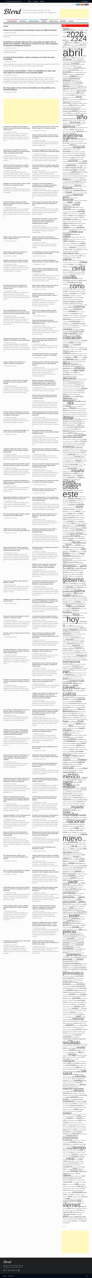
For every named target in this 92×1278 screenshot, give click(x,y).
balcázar (82, 170)
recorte (81, 1012)
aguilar (83, 91)
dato (85, 357)
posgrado (65, 927)
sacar (64, 1069)
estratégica (65, 501)
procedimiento (84, 963)
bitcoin (64, 183)
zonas (67, 1222)
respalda (79, 1033)
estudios (65, 507)
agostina (73, 89)
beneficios (82, 180)
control (76, 323)
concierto (66, 301)
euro (79, 507)
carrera (65, 229)
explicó (65, 519)
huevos (67, 623)
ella (76, 441)
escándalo (74, 465)
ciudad (83, 262)
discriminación (66, 412)
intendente (74, 657)
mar (64, 741)
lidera (76, 713)
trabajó (64, 1159)
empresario (78, 447)
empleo (78, 445)
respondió (67, 1037)
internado (75, 664)
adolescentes (66, 76)
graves (84, 587)
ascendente (65, 147)
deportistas (65, 383)
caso (67, 236)
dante (72, 357)
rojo (76, 1061)
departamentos (81, 381)
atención (65, 157)
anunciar (75, 122)
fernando (75, 536)
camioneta (73, 213)
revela (81, 1047)
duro (79, 425)
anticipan (79, 120)
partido (71, 875)
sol (78, 1107)
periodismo (68, 891)
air (75, 93)
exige (69, 513)
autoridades (82, 163)
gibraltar (77, 574)
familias (70, 528)
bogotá (68, 188)
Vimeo (84, 4)
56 (86, 45)
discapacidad (80, 410)
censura (73, 243)
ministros (74, 792)
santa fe (66, 1081)
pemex (82, 885)
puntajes (67, 994)
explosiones (70, 519)
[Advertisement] (74, 13)
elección (67, 437)
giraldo (76, 576)
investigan (71, 670)
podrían (69, 919)
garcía (70, 568)
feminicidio (78, 532)
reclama (84, 1009)
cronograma (80, 347)
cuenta (84, 349)
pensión (75, 887)
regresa (71, 1023)
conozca (64, 313)
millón (69, 786)
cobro (83, 272)
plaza (75, 912)
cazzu (84, 239)
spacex (67, 1116)
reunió (69, 1048)
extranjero (81, 521)
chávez (83, 249)
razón (85, 1002)
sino (78, 1103)
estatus (81, 492)
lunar (81, 726)
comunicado (75, 297)
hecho (77, 600)
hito (85, 608)
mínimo (78, 790)
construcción (66, 317)
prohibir (79, 969)
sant (73, 1079)
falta (76, 526)
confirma (70, 307)
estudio (80, 504)
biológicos (84, 182)
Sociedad (44, 21)
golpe (66, 583)
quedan (78, 994)
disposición (75, 414)
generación (73, 570)
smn (84, 1105)
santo (84, 1081)
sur (64, 1126)
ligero (85, 715)
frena (81, 551)
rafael (79, 1000)
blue (73, 186)
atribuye (68, 159)
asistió (73, 153)
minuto (79, 792)
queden (73, 996)
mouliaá (82, 803)
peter (72, 901)
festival (65, 538)
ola (64, 849)
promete (84, 969)
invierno (76, 670)
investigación (77, 668)
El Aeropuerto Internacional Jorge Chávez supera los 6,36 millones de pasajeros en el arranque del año (15, 287)
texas (65, 1149)
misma (69, 795)
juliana (78, 690)
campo (70, 215)
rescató (83, 1031)
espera (80, 475)
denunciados (84, 379)
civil (75, 264)
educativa (83, 431)
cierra (79, 258)
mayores (81, 756)
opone (81, 853)
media (72, 760)
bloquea (82, 183)
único (79, 1176)
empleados (73, 445)
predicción (66, 935)
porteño (83, 925)
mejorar (81, 762)
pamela (64, 867)
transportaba (72, 1164)
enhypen (82, 454)
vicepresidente (79, 1199)
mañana (66, 737)
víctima (66, 1201)
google (64, 585)
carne (71, 228)
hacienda (71, 598)
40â (70, 45)
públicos (76, 990)
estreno (76, 502)
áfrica (71, 87)
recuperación (75, 1014)
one (75, 849)
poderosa (82, 916)
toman (75, 1152)
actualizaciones (67, 68)
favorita (69, 530)
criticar (75, 347)
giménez (65, 576)
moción (65, 797)
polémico (65, 921)
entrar (83, 457)
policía (70, 920)
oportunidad (66, 855)
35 (85, 43)
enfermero (65, 454)
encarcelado (65, 449)
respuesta (75, 1039)
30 (75, 42)
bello (72, 180)
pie (72, 904)
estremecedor (66, 502)
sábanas (73, 1067)
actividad (75, 64)
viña (63, 1210)
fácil (73, 523)
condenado (79, 301)
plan (71, 908)
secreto (72, 1085)
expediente (76, 515)
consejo (65, 315)
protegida (81, 982)
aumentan (81, 159)
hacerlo (84, 596)
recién (79, 1008)
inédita (82, 640)
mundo (82, 815)
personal (76, 897)
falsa (67, 526)
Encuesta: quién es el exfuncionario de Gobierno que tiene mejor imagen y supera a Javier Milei (44, 295)
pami (67, 867)
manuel (80, 739)
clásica (84, 264)
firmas (67, 543)
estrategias (84, 498)
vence (83, 1190)
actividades (82, 64)
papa (64, 869)
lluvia (81, 721)
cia (80, 256)
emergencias (82, 443)
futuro (77, 562)
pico (70, 904)
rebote (67, 1006)
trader (76, 1159)
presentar (80, 945)
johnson (64, 681)
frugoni (77, 554)
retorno (73, 1045)
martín (78, 747)
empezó (64, 445)
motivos (71, 803)
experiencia (82, 515)
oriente (76, 856)
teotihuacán (66, 1144)
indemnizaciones (66, 637)
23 (74, 38)
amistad (69, 111)
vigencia (83, 1206)
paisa (69, 865)
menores (66, 766)
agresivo (71, 91)
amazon (68, 107)
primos (68, 957)
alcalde (72, 95)
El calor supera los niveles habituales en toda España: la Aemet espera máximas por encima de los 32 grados (45, 270)
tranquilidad (80, 1161)
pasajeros (81, 876)
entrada (77, 457)
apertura (69, 127)
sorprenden (73, 1111)
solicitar (68, 1109)
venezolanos (69, 1192)
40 (65, 44)
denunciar (66, 381)
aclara (71, 62)
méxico (71, 777)
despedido (69, 392)
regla (68, 1023)
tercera (75, 1144)
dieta (76, 406)
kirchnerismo (82, 697)
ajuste (82, 93)
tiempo (79, 1147)
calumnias (81, 207)
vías (71, 1199)
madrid (67, 730)
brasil (69, 192)
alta (63, 105)
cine (73, 260)
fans (79, 528)
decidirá (83, 361)
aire (78, 92)
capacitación (65, 221)
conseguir (74, 313)
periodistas (69, 892)
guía (69, 593)
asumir (70, 155)
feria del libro (76, 534)
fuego (82, 553)
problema (76, 963)
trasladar (74, 1167)
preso (84, 949)
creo (82, 342)
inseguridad (69, 652)
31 (80, 43)
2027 (65, 40)
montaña (65, 801)
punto (72, 994)
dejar (76, 370)
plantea (65, 910)
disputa (80, 414)
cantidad (84, 219)
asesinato (67, 151)
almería (76, 103)
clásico (65, 267)
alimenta (69, 101)
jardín (78, 676)
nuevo (72, 838)
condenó (65, 303)
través (67, 1169)
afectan (71, 85)
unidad (83, 1176)
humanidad (72, 623)
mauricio (80, 753)
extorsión (76, 521)
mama (85, 735)
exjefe (80, 513)
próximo (74, 986)
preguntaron (79, 936)
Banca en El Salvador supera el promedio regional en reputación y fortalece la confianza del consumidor (16, 203)
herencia (70, 602)
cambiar (82, 209)
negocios (71, 828)
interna (84, 660)
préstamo (65, 951)
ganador (80, 564)
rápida (65, 1002)
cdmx (65, 241)
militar (78, 785)
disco (84, 410)
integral (69, 656)
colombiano (67, 280)
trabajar (82, 1157)
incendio (73, 634)
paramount (66, 871)
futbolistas (71, 562)
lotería (84, 724)
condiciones (73, 303)
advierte (67, 80)
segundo (68, 1088)
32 (82, 43)
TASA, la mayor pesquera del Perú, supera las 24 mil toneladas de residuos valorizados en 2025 (45, 203)
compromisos (78, 295)
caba (75, 200)
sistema (73, 1105)
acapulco (82, 57)
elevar (64, 441)
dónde (78, 421)
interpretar (83, 664)
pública (84, 988)
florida (78, 545)
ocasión (73, 844)
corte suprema (70, 333)
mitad (78, 795)
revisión (71, 1052)
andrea (78, 113)
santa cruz (81, 1078)
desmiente (80, 390)
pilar (64, 906)
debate (69, 359)
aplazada (77, 127)
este (70, 494)
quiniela (76, 998)
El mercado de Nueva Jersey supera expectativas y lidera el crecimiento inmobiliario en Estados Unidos (45, 432)
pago (76, 863)
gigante (81, 574)
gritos (64, 589)
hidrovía (84, 604)
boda (85, 186)
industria (70, 639)
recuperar (81, 1014)
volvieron (72, 1217)
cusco (70, 355)
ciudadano (65, 264)
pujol (85, 992)
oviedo (82, 859)
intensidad (79, 657)
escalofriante (66, 464)
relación (69, 1025)
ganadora (84, 564)
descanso (73, 388)
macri (76, 728)
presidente (68, 948)
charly (70, 249)
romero (64, 1063)
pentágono (66, 889)
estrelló (81, 500)
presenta (66, 945)
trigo (83, 1169)
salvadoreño (81, 1074)
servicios (80, 1097)
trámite (76, 1161)
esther (84, 496)
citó (76, 262)
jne (81, 679)
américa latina (83, 109)
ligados (81, 715)
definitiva (71, 370)
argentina (73, 135)
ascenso (70, 147)
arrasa (77, 141)
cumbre (77, 353)
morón (64, 803)
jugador (83, 688)
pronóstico (73, 973)
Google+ (82, 4)
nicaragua (83, 828)
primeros (84, 955)
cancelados (76, 217)
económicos (65, 429)
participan (85, 873)
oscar (74, 859)
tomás (82, 1152)
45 (75, 45)
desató (64, 388)
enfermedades (82, 452)
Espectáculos (53, 21)
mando (76, 737)
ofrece (84, 846)
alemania (73, 97)
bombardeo (65, 190)
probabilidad (67, 964)
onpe (81, 849)
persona (68, 897)
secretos (77, 1085)
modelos (84, 797)
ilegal (81, 628)
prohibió (75, 969)
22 (69, 40)
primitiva (64, 957)
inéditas (64, 641)
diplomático (84, 408)
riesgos (85, 1055)
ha (81, 593)
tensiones (80, 1142)
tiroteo (81, 1151)
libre (73, 711)
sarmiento (70, 1082)
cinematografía (78, 260)
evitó (81, 511)
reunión (73, 1048)
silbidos (67, 1103)
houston (64, 621)
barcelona (76, 174)
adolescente (80, 74)
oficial (74, 846)
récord (72, 1012)
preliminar (65, 939)
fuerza (73, 556)
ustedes (68, 1184)
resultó (82, 1044)
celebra (72, 241)
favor (66, 530)
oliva (66, 849)
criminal (71, 345)
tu (80, 1171)
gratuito (75, 587)
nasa (84, 824)
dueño (72, 425)
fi (68, 538)
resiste (69, 1033)
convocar (79, 325)
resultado (71, 1042)
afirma (66, 86)
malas (73, 735)
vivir (80, 1214)
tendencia (74, 1140)
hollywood (75, 610)
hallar (81, 598)
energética (83, 451)
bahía (85, 167)
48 (78, 45)
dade (73, 355)
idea (71, 626)
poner (66, 925)
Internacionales (34, 21)
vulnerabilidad (69, 1218)
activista (64, 66)
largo (85, 703)
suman (72, 1120)
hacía (67, 598)
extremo (69, 523)
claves (65, 270)
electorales (65, 439)
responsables (67, 1039)
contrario (83, 321)
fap (81, 528)
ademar (81, 72)
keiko (67, 697)
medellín (67, 760)
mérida (80, 768)
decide (79, 361)
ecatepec (65, 427)
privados (70, 961)
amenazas (75, 109)
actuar (72, 68)
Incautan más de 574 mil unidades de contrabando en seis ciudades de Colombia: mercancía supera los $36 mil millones (44, 185)
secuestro (69, 1086)
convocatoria (84, 325)
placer (67, 908)
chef (86, 249)
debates (76, 359)
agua (79, 91)
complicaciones (66, 293)
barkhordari (65, 175)
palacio (75, 865)
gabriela (65, 564)
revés (64, 1052)
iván (80, 675)
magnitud (72, 733)
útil (74, 1184)
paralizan (75, 869)
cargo (73, 225)
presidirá (76, 949)
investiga (69, 668)
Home (4, 1275)
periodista (76, 891)
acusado (67, 72)
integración (65, 656)
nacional (75, 821)
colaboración (72, 274)
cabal (78, 200)
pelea (83, 883)
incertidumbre (79, 634)
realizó (64, 1006)
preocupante (81, 940)
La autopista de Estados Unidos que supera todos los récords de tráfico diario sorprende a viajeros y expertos (45, 780)
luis (71, 725)
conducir (79, 303)
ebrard (83, 425)
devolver (65, 404)
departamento (74, 381)
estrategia (77, 499)
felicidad (64, 532)
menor (79, 764)
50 (81, 45)
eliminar (73, 441)
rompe (69, 1063)
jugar (64, 690)
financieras (82, 540)
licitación (65, 713)
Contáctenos (85, 1)
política (66, 923)
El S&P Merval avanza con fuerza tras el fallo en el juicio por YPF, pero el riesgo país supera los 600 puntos (16, 889)
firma (86, 540)
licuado (69, 713)
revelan (72, 1050)
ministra (64, 791)
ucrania (77, 1173)
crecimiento (65, 342)
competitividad (71, 291)
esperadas (65, 477)
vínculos (79, 1210)
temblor (64, 1136)
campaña (82, 213)
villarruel (79, 1208)
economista (71, 429)
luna (78, 726)
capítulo (73, 221)
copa (73, 327)
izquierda (65, 676)
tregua (70, 1169)
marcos (78, 743)
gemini (64, 570)
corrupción (74, 332)
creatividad (75, 340)
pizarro (78, 906)
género (73, 572)
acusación (65, 70)
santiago (78, 1080)
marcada (81, 741)
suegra (69, 1118)
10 (71, 29)
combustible (78, 282)
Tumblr (86, 4)
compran (78, 293)
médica (75, 760)
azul (83, 167)
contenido (74, 319)
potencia (77, 929)
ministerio (83, 790)
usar (78, 1182)
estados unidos (72, 485)
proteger (75, 982)
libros (80, 711)
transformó (81, 1163)
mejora (74, 762)
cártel (67, 232)
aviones (73, 167)
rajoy (83, 1000)
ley (79, 709)
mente (80, 766)
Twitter (76, 4)
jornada (80, 681)
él (73, 435)
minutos (66, 794)
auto (85, 161)
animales (65, 118)
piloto (66, 906)
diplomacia (79, 408)
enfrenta (71, 454)
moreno (80, 801)
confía (85, 305)
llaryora (78, 719)
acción (79, 60)
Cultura (70, 21)
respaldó (64, 1035)
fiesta (71, 538)
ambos (79, 107)
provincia (81, 984)
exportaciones (76, 519)
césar (81, 247)
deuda (78, 401)
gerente (69, 574)
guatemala (68, 591)
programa (82, 968)
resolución (74, 1033)
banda (64, 174)
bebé (71, 177)
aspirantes (82, 153)
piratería (69, 906)
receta (77, 1006)
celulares (68, 243)
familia (82, 525)
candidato (67, 219)
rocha (71, 1059)
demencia (75, 374)
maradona (71, 741)
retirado (85, 1044)
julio (82, 690)
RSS (80, 4)
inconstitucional (68, 636)
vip (71, 1212)
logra (70, 724)
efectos (76, 433)
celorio (82, 241)
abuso (73, 58)
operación (76, 850)
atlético (73, 157)
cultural (72, 353)
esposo (81, 477)
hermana (83, 602)
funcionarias (78, 558)
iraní (71, 673)
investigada (85, 668)
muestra (73, 810)
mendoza (71, 764)
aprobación (81, 129)
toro (79, 1154)
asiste (83, 151)
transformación (74, 1163)
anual (68, 123)
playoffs (65, 912)
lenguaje (80, 707)
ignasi (77, 628)
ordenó (64, 857)
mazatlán (77, 758)
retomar (70, 1045)
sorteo (67, 1113)
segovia (76, 1086)
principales (78, 957)
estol (66, 498)
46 (77, 45)
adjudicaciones (70, 74)
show (79, 1102)
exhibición (65, 513)
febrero (73, 530)
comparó (75, 289)
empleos (83, 445)
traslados (82, 1167)
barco (81, 174)
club (67, 272)
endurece (77, 450)
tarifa (84, 1128)
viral (74, 1212)
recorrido (78, 1012)
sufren (84, 1118)
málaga (67, 734)
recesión (71, 1006)
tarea (82, 1127)
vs (80, 1216)
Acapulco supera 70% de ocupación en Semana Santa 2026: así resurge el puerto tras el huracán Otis (45, 857)
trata (64, 1169)
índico (64, 640)
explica (77, 517)
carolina (80, 227)
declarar (73, 366)
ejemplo (82, 433)
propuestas (81, 978)
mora (71, 801)
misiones (65, 795)
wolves (64, 1220)
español (65, 473)
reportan (69, 1029)
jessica (75, 679)
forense (71, 547)
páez (64, 863)
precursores (79, 933)
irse (83, 672)
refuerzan (73, 1021)
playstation (71, 912)
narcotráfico (79, 824)
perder (73, 889)
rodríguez (69, 1061)
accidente (67, 59)
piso (73, 906)
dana (64, 357)
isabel (85, 672)
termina (79, 1144)
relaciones (83, 1025)
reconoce (84, 1010)
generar (70, 572)
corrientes (66, 332)
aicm (71, 93)
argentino (70, 138)
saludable (75, 1074)
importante (73, 632)
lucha (64, 726)
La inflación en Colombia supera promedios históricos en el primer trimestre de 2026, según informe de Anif (16, 128)
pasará (78, 878)
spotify (71, 1116)
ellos (78, 441)
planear (76, 908)
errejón (78, 462)
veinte (75, 1190)
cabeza (81, 200)
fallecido (85, 523)
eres (75, 462)
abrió (84, 56)
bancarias (69, 172)
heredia (65, 602)
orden (78, 855)
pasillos (82, 878)
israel (67, 674)
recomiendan (78, 1010)
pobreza (81, 914)
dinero (72, 408)
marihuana (73, 745)
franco (69, 551)
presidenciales (77, 947)
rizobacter (75, 1057)
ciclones (84, 255)
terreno (71, 1146)
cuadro (69, 349)
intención (70, 657)
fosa (80, 549)
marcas (85, 741)
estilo (64, 498)
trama (73, 1161)
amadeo (64, 107)
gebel (84, 568)
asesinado (72, 149)
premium (77, 939)
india (81, 637)
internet (79, 664)
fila (74, 538)
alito (72, 103)
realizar (82, 1004)
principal (72, 957)
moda (75, 797)
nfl (80, 828)
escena (84, 464)
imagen (66, 630)
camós (77, 213)
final (70, 540)
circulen (73, 262)
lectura (83, 705)
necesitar (77, 826)
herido (78, 602)
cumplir (64, 355)
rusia (85, 1065)
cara (75, 223)
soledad (65, 1109)
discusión (80, 412)
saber (81, 1067)
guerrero (65, 593)
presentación (72, 945)
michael (64, 780)
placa (64, 908)
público (70, 990)
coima (67, 274)
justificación (78, 695)
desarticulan (77, 386)
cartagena (85, 229)
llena (73, 721)
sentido (64, 1095)
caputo (71, 223)
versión (78, 1196)
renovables (73, 1027)
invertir (65, 668)
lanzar (80, 703)
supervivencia (71, 1124)
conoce (72, 311)
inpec (83, 650)
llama (64, 719)
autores (76, 163)
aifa (73, 93)
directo (70, 410)
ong (78, 849)
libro (76, 712)
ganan (78, 566)
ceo (74, 245)
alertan (65, 99)
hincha (74, 606)
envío (85, 458)
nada (70, 824)
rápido (68, 1002)
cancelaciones (70, 217)
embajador (83, 441)
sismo (67, 1105)
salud (67, 1073)
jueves (69, 687)
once (72, 849)
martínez (65, 749)
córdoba (67, 329)
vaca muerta (82, 1184)
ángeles (71, 115)
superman (80, 1122)
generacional (80, 570)
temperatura (72, 1135)
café (74, 202)
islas (64, 675)
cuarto (76, 349)
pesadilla (74, 900)
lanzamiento (73, 703)
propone (70, 978)
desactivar (73, 385)
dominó (85, 419)
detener (68, 398)
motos (77, 803)
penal (67, 887)
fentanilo (64, 534)
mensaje (72, 766)
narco (74, 824)
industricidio (76, 640)
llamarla (71, 719)
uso (64, 1184)
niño (77, 830)
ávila (64, 167)
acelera (64, 62)
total (64, 1157)
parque (69, 874)
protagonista (80, 980)
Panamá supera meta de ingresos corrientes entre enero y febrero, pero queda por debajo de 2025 (45, 450)
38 (63, 45)
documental (77, 416)
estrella (77, 500)
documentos (83, 416)
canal (84, 215)
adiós (65, 74)
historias (64, 608)
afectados (66, 85)
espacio (65, 471)
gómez (74, 583)
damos (85, 355)
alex (72, 99)
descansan (68, 388)
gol (85, 581)
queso (84, 996)
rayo (82, 1002)
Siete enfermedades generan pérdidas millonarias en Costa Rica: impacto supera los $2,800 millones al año (45, 322)
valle (67, 1188)
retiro (64, 1045)
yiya (77, 1220)
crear (71, 340)
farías (84, 528)
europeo (71, 509)
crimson (77, 344)
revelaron (83, 1050)
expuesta (82, 519)
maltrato (76, 735)
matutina (75, 753)
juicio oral (74, 690)
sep (73, 1095)
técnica (84, 1130)
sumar (75, 1120)
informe (76, 645)
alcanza (77, 95)
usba (81, 1182)
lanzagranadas (66, 703)
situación (79, 1105)
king (77, 697)
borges (64, 193)
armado (74, 141)
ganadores (69, 566)
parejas (83, 871)
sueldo (74, 1118)
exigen (74, 513)
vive (84, 1212)
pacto (73, 861)
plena (84, 912)
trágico (70, 1161)
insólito (81, 652)
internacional (71, 661)
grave (80, 587)
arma (65, 140)
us (70, 1181)
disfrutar (65, 414)
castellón (73, 237)
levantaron (75, 709)
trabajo (70, 1158)
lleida (70, 721)
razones (64, 1004)
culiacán (80, 351)
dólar (68, 418)
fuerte (66, 555)
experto (65, 517)
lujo (76, 726)
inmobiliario (79, 650)
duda (64, 425)
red (78, 1016)
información (69, 646)
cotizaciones (65, 340)
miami (84, 777)
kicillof (71, 697)
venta (65, 1194)
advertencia (74, 78)
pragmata (84, 930)
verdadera (82, 1194)
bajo (75, 169)
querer (81, 996)
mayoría (66, 758)
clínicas (64, 272)
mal (78, 733)
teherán (65, 1134)
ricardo (64, 1055)
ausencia (80, 161)
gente (81, 572)
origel (81, 857)
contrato (65, 323)
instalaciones (73, 654)
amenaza (66, 109)
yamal (74, 1221)
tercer (71, 1144)
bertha (64, 182)
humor (80, 623)
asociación (77, 153)
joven (69, 683)
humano (77, 623)
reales (75, 1004)
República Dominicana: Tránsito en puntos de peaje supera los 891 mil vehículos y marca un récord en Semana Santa (16, 651)
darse (82, 357)
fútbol (65, 562)
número (65, 842)
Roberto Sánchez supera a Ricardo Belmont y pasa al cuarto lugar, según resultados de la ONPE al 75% (45, 340)
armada (70, 141)
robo (64, 1059)
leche (79, 705)
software (75, 1107)
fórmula (68, 549)
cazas (81, 239)
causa (65, 239)
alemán (69, 97)
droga (80, 423)
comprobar (72, 295)
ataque (77, 155)
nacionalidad (65, 824)
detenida (75, 399)
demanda (66, 374)
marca (77, 741)
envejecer (81, 458)
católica (80, 237)
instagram (67, 654)
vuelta (64, 1219)
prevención (79, 951)
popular (74, 925)
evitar (77, 511)
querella (77, 996)
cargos (76, 225)
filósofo (77, 538)
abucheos (69, 57)
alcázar (80, 95)
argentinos (81, 139)
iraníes (75, 673)
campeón (65, 215)
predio (82, 935)
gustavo (77, 594)
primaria (64, 955)
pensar (71, 887)
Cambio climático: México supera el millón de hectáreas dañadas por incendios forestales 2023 (16, 907)
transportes (67, 1167)
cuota (67, 355)
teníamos (65, 1142)
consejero (80, 313)
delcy (67, 372)
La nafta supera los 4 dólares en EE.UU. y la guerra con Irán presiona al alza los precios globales (44, 798)
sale (73, 1072)
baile (64, 170)
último (67, 1175)
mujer (67, 812)
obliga (84, 842)
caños (80, 219)
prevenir (66, 953)
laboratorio (65, 701)
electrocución (75, 439)
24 (82, 38)
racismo (71, 1000)
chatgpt (74, 249)
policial (80, 921)
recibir (75, 1008)
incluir (84, 634)
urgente (83, 1179)
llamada (67, 719)
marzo (72, 749)
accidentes (74, 60)
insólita (77, 652)
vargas (72, 1188)
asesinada (66, 149)
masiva (64, 751)
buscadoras (75, 197)
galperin (73, 564)
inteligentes (65, 657)
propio (65, 978)
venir (85, 1192)
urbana (75, 1179)
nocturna (70, 832)
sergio (85, 1095)
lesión (65, 709)
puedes (70, 992)
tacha (64, 1127)
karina (86, 695)
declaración (67, 366)
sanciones (65, 1078)
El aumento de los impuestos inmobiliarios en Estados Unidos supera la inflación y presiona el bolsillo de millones (16, 482)
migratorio (76, 782)
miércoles (84, 780)
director (75, 410)
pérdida (79, 889)
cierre (67, 259)
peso (66, 901)
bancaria (64, 172)
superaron (66, 1122)
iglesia (74, 628)
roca (68, 1059)
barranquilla (74, 176)
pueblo (85, 990)
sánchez (80, 1076)
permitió (82, 893)
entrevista (76, 458)
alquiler (81, 103)
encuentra (81, 449)
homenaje (80, 613)
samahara (68, 1077)
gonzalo (84, 583)
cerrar (72, 247)
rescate (80, 1031)
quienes (65, 998)
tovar (66, 1157)
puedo (73, 992)
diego (68, 406)
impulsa (78, 632)
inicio (70, 650)
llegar (66, 721)
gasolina (79, 568)
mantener (72, 739)
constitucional (76, 315)
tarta (72, 1129)
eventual (73, 511)
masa (76, 749)
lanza (79, 701)
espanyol (70, 473)
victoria (72, 1201)
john (83, 679)
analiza (68, 113)
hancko (67, 600)
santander (71, 1080)
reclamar (65, 1010)
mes (85, 768)
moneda (79, 799)
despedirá (74, 392)
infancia (77, 641)
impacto (73, 629)
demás (71, 374)
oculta (84, 844)
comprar (83, 293)
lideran (79, 713)
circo (83, 260)
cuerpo (66, 351)
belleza (66, 179)
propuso (65, 980)
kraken (70, 699)
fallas (82, 523)
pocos (85, 914)
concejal (68, 299)
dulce (76, 425)
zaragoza (83, 1221)
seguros (64, 1091)
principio (84, 957)
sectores (65, 1086)
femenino (73, 532)
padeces (77, 861)
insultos (85, 654)
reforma (78, 1019)
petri (77, 902)
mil (80, 782)
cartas (64, 232)
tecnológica (72, 1131)
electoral (78, 437)
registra (85, 1021)
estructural (65, 505)
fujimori (78, 556)
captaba (79, 221)
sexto (70, 1099)
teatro (81, 1129)
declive (83, 366)
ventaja (68, 1194)
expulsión (65, 521)
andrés (82, 113)
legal (68, 707)
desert (84, 388)
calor (77, 207)
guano (70, 589)
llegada (82, 719)
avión (67, 167)
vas (75, 1188)
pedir (73, 882)
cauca (84, 237)
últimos (73, 1176)
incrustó (79, 636)
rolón (80, 1061)
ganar (83, 566)
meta (69, 770)
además (85, 72)
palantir (79, 865)
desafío (78, 385)
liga (78, 715)
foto (84, 549)
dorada (83, 421)
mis (83, 793)
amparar (80, 111)
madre (82, 728)
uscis (84, 1182)
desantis (83, 385)
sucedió (64, 1118)
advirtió (73, 81)
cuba (80, 349)
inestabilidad (73, 641)
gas (75, 568)
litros (85, 717)
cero (68, 247)
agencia (75, 87)
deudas (83, 401)
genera (67, 570)
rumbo (67, 1065)
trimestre (65, 1171)
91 (84, 47)
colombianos (74, 280)
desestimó (71, 390)
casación (74, 234)
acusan (73, 72)
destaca (65, 394)
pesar (79, 899)
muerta (69, 808)
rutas (66, 1067)
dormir (65, 423)
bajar (70, 170)
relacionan (76, 1025)
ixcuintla (84, 675)
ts (78, 1171)
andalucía (73, 113)
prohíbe (65, 969)
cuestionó (76, 351)
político (73, 923)
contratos (70, 323)
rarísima (75, 1002)
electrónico (80, 439)
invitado (80, 670)
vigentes (64, 1208)
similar (70, 1103)
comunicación (67, 297)
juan (75, 683)
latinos (67, 705)
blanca (70, 183)
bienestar (72, 182)
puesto (81, 992)
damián (81, 355)
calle (73, 207)
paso (65, 880)
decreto (66, 368)
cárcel (65, 225)
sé (74, 1082)
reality (78, 1004)
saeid (77, 1069)
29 (73, 43)
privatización (76, 961)
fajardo (77, 523)
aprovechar (68, 131)
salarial (80, 1069)
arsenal (85, 143)
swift (81, 1126)
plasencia (71, 910)
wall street (75, 1219)
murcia (75, 817)
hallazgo (85, 598)
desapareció (65, 386)
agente (85, 87)
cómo (77, 286)
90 (83, 47)
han (64, 600)
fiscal (76, 542)
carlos (66, 227)
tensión (73, 1142)
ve (80, 1188)
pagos (81, 863)
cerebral (82, 245)
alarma (64, 95)
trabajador (75, 1157)
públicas (64, 990)
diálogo (81, 404)
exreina (70, 521)
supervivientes (78, 1124)
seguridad (78, 1088)
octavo (80, 844)
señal (71, 1093)
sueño (79, 1118)
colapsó (83, 274)
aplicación (82, 127)
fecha (80, 530)
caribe (81, 225)
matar (81, 751)
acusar (77, 72)
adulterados (80, 76)
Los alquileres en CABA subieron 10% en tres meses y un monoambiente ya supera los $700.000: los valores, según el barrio (45, 582)
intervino (64, 666)
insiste (73, 652)
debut (72, 361)
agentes (66, 88)
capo (76, 221)
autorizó (64, 165)
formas (64, 549)
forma (75, 547)
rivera (71, 1057)
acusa (83, 68)
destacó (75, 394)
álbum (67, 95)
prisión (80, 959)
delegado (71, 372)
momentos (74, 799)
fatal (64, 530)
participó (65, 876)
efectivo (65, 433)
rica (83, 1052)
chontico (65, 256)
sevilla (66, 1099)
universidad (78, 1178)
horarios (81, 615)
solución (81, 1109)
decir (67, 364)
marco (73, 743)
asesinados (77, 149)
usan (75, 1182)
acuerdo (77, 68)
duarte (83, 423)
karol (64, 697)
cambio (81, 211)
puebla (81, 990)
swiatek (78, 1126)
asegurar (79, 147)
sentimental (69, 1095)
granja (70, 587)
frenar (85, 552)
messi (66, 770)
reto (67, 1045)
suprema (83, 1124)
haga (75, 598)
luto (67, 728)
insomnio (85, 652)
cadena (65, 203)
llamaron (75, 719)
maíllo (76, 733)
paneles (85, 867)
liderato (65, 715)
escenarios (71, 466)
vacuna (69, 1186)
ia (64, 625)
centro (83, 243)
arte (64, 145)
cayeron (78, 239)
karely (83, 695)
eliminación (68, 441)
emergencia (75, 443)
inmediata (74, 650)
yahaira (69, 1221)
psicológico (76, 988)
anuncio (83, 123)
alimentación (74, 101)
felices (84, 530)
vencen (64, 1192)
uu (76, 1184)
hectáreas (84, 600)
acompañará (77, 62)
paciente (70, 861)
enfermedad (75, 452)
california (67, 207)
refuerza (69, 1021)
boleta (74, 188)
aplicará (64, 129)
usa (73, 1182)
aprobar (64, 131)
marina (79, 745)
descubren (78, 389)
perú (81, 897)
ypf (79, 1220)
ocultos (64, 846)
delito (75, 372)
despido (78, 392)
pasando (68, 878)
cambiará (65, 211)
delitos (79, 372)
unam (76, 1176)
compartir (84, 289)
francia (65, 552)
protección (68, 982)
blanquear (77, 183)
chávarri (78, 249)
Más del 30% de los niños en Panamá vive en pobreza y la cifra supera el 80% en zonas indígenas (44, 515)
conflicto (65, 309)
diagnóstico (76, 404)
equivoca (65, 462)
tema (82, 1133)
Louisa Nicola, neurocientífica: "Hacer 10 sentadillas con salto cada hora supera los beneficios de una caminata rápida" (29, 72)
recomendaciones (71, 1010)
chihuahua (68, 253)
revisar (66, 1052)
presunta (69, 951)
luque (64, 728)
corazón (77, 327)
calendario (66, 205)
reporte (73, 1029)
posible (75, 927)
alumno (75, 105)
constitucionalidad (83, 315)
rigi (64, 1057)
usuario (71, 1184)
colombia (70, 278)
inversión (75, 666)
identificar (82, 626)
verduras (74, 1196)
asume (66, 155)
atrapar (64, 159)
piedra (74, 904)
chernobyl (65, 251)
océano (77, 844)
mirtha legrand (79, 793)
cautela (70, 239)
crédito (71, 342)
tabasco (84, 1126)
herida (73, 602)
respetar (68, 1035)
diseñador (84, 412)
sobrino (64, 1107)
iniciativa (66, 650)
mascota (85, 749)
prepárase (73, 943)
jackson (68, 676)
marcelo (65, 743)
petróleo (65, 904)
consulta (71, 317)
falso (70, 526)
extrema (64, 523)
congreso (77, 309)
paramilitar (79, 869)
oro (71, 859)
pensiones (80, 887)
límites (68, 717)
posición (82, 927)
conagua (64, 299)
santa (76, 1078)
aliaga (77, 99)
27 (71, 43)
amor (75, 111)
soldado (84, 1107)
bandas (67, 174)
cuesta (71, 351)
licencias (83, 711)
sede (73, 1086)
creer (79, 343)
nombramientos (82, 832)
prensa (81, 939)
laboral (81, 699)
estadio (78, 479)
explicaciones (82, 517)
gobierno (73, 580)
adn (75, 74)
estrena (71, 503)
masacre (80, 749)
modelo (80, 797)
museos (64, 819)
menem (75, 764)
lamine (74, 701)
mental (77, 766)
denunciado (78, 379)
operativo (67, 852)
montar (68, 801)
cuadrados (65, 349)
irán (66, 672)
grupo (67, 589)
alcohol (84, 95)
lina (73, 717)
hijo (69, 606)
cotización (72, 337)
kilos (75, 697)
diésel (73, 406)
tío (70, 1150)
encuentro (66, 451)
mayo (67, 755)
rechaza (82, 1006)
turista (65, 1173)
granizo (65, 587)
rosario (81, 1063)
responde (78, 1035)
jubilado (80, 683)
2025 (64, 36)
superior (75, 1122)
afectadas (79, 83)
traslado (78, 1167)
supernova (65, 1124)
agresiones (65, 91)
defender (72, 368)
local (68, 724)
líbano (83, 709)
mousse (64, 805)
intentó (68, 660)
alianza (81, 99)
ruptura (78, 1065)
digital (64, 408)
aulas (77, 159)
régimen (78, 1021)
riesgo (72, 1054)
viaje (68, 1198)
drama (70, 423)
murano (71, 817)
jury (76, 692)
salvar (64, 1077)
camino (69, 213)
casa (73, 231)
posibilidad (69, 927)
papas (66, 869)
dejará (64, 372)
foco (84, 545)
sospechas (74, 1114)
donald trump (67, 421)
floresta (73, 545)
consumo (67, 319)
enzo (64, 461)
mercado (68, 768)
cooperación (69, 327)
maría (83, 743)
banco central (82, 172)
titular (84, 1150)
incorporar (75, 636)
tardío (79, 1127)
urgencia (79, 1179)
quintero (85, 998)
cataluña (77, 237)
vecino (83, 1188)
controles (82, 323)
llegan (86, 719)
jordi (68, 681)
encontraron (76, 449)
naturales (70, 826)
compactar (65, 289)
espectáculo (74, 475)
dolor (82, 419)
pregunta (73, 937)
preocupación (73, 941)
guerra (79, 591)
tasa (75, 1130)
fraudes (78, 551)
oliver (68, 849)
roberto (83, 1057)
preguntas (84, 936)
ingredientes (66, 648)
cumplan (81, 353)
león (84, 707)
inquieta (64, 652)
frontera (74, 554)
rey (80, 1052)
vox (76, 1216)
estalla (81, 490)
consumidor (82, 317)
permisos (78, 893)
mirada (74, 793)
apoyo (72, 129)
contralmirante (74, 321)
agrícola (74, 91)
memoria (65, 764)
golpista (70, 583)
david (64, 359)
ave (81, 165)
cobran (70, 272)
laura (70, 705)
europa (65, 509)
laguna (69, 701)
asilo (80, 151)
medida (65, 762)
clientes (70, 270)
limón (71, 717)
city (78, 262)
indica (83, 637)
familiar (65, 528)
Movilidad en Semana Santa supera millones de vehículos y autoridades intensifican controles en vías (16, 681)
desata (83, 386)
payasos (78, 880)
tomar (78, 1152)
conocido (82, 311)
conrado (68, 313)
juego (76, 685)
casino (78, 234)
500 (83, 45)
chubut (77, 256)
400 (68, 45)
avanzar (71, 165)
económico (79, 427)
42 (72, 45)
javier (65, 678)
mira (70, 794)
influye (82, 644)
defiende (66, 371)
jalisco (72, 676)
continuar (78, 319)
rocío (74, 1059)
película (66, 885)
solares (81, 1107)
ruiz (63, 1065)
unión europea (68, 1178)
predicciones (75, 935)
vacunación (73, 1186)
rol (77, 1061)
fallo (64, 526)
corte (81, 331)
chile (76, 253)
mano (65, 739)
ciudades (71, 264)
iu (78, 675)
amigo (65, 111)
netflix (76, 828)
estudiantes (72, 505)
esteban (80, 496)
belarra (84, 177)
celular (64, 243)
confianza (65, 307)
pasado (77, 876)
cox (69, 340)
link (83, 717)
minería (74, 790)
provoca (69, 986)
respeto (72, 1035)
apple (76, 129)
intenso (83, 657)
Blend (29, 1)
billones (78, 182)
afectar (75, 85)
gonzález (79, 583)
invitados (84, 670)
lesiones (70, 709)
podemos (66, 916)
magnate (66, 733)
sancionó (69, 1078)
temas (85, 1134)
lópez (79, 723)
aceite (84, 60)
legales (72, 707)
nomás (77, 832)
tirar (77, 1150)
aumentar (65, 161)
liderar (82, 713)
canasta (65, 217)
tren (75, 1168)
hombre (67, 612)
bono (85, 190)
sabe (77, 1067)
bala (78, 170)
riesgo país (80, 1055)
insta (64, 654)
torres (82, 1155)
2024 (86, 32)
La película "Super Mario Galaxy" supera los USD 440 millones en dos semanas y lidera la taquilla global (15, 450)
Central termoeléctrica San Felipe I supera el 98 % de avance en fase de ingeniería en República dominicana (45, 166)
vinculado (70, 1210)
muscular (80, 817)
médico (82, 759)
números (73, 842)
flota (82, 545)
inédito (68, 642)
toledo (68, 1152)
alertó (69, 99)
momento (67, 799)
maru (68, 749)
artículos (67, 145)
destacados (70, 394)
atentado (69, 157)
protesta (67, 984)
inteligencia (81, 656)
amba (71, 107)
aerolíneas (78, 81)
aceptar (68, 62)
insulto (82, 654)
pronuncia (65, 976)
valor (70, 1188)
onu (85, 848)
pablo (65, 861)
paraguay (71, 869)
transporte (78, 1165)
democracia (80, 374)
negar (82, 826)
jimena (78, 679)
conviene (69, 325)
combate (64, 282)
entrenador (65, 458)
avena (84, 165)
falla (80, 523)
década (76, 361)
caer (70, 202)
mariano (64, 745)
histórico (75, 608)
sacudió (74, 1069)
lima (64, 717)
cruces (85, 347)
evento (65, 511)
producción (77, 966)
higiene (64, 606)
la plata (75, 699)
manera (80, 737)
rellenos (69, 1027)
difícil (78, 406)
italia (72, 675)
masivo (67, 751)
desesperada (65, 390)
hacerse (64, 598)
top (84, 1152)
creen (75, 342)
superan (84, 1120)
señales (75, 1093)
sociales (71, 1107)
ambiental (76, 107)
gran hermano (70, 585)
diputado (66, 410)
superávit (71, 1122)
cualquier (73, 349)
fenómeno (83, 532)
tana (74, 1127)
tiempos (64, 1150)
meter (78, 772)
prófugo (76, 968)
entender (72, 457)
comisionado (66, 288)
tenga (85, 1140)
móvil (67, 805)
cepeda (77, 245)
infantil (82, 642)
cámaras (73, 209)
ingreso (78, 648)
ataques (83, 155)
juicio (69, 690)
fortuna (77, 549)
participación (79, 873)
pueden (65, 992)
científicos (74, 257)
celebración (77, 241)
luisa (74, 726)
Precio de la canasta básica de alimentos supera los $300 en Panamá (30, 30)
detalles (66, 396)
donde (74, 421)
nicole (67, 830)
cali (71, 205)
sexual (74, 1099)
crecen (79, 340)
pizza (82, 906)
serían (64, 1097)
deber (84, 359)
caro (74, 228)
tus (68, 1173)
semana (78, 1090)
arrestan (76, 143)
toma (72, 1152)
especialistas (67, 475)
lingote (80, 717)
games (76, 564)
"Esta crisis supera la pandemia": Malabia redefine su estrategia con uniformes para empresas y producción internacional (44, 907)
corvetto (80, 334)
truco (68, 1171)
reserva (65, 1033)
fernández (66, 536)
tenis (68, 1142)
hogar (68, 610)
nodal (74, 832)
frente (66, 553)
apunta (85, 131)
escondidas (65, 469)
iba (66, 626)
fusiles (81, 560)
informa (65, 646)
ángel (85, 113)
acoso (84, 62)
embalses (65, 443)
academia (78, 57)
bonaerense (79, 190)
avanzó (78, 165)
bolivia (77, 188)
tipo (72, 1150)
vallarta (64, 1188)
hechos (80, 600)
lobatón (65, 724)
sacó (67, 1069)
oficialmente (80, 846)
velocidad (79, 1190)
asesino (77, 151)
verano (78, 1194)
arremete (81, 141)
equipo (78, 460)
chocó (85, 253)
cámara (67, 209)
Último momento (12, 21)
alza (83, 105)
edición (79, 429)
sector (83, 1084)
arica (86, 139)
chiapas (69, 251)
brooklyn (85, 193)
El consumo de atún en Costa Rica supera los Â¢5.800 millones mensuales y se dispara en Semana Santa (45, 664)
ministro (69, 792)
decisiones (80, 364)
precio (69, 931)
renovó (78, 1027)
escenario (66, 466)
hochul (64, 610)
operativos (76, 853)
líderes (74, 715)
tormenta (65, 1154)
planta (82, 908)
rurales (81, 1065)
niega (71, 830)
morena (75, 801)
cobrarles (79, 272)
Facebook (78, 4)
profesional (71, 968)
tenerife (78, 1140)
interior (80, 659)
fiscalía (83, 543)
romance (83, 1061)
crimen (66, 345)
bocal (82, 186)
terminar (84, 1144)
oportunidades (74, 854)
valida (85, 1186)
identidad (78, 626)
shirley (75, 1101)
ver (72, 1194)
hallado (78, 598)
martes (73, 747)
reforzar (65, 1021)
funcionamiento (71, 558)
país (65, 865)
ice (68, 626)
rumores (73, 1065)
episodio (68, 461)
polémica (75, 918)
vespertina (84, 1196)
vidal (83, 1201)
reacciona (68, 1004)
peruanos (69, 900)
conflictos (70, 309)
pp (80, 929)
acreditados (67, 64)
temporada (67, 1140)
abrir (65, 57)
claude (68, 266)
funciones (75, 560)
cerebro (65, 247)
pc (83, 880)
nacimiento (85, 819)
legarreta (76, 707)
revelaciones (65, 1050)
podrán (65, 919)
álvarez (79, 105)
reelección (65, 1019)
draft (68, 423)
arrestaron (80, 143)
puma (64, 994)
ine (80, 640)
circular (70, 262)
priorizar (74, 959)
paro (65, 873)
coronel (81, 330)
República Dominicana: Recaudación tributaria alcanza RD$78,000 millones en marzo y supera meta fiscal (45, 413)
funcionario (67, 560)
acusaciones (73, 70)
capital (69, 221)
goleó (64, 583)
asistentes (69, 153)
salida (77, 1072)
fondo (66, 547)
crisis (66, 346)
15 (65, 32)
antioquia (65, 123)
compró (66, 295)
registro (65, 1023)
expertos (71, 517)
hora (76, 615)
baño (71, 174)
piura (76, 906)
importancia (66, 632)
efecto (70, 433)
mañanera (72, 737)
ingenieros (82, 646)
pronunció (70, 976)
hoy (72, 619)
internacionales (68, 664)
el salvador (80, 435)
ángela (65, 115)
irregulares (79, 672)
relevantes (65, 1027)
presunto (74, 951)
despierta (83, 392)
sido (84, 1101)
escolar (76, 466)
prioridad (67, 959)
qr (75, 994)
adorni (73, 76)
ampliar (84, 111)
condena (72, 301)
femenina (69, 532)
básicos (65, 177)
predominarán (66, 937)
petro (82, 901)
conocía (78, 311)
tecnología (66, 1132)
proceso (66, 966)
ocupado (68, 846)
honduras (66, 615)
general (65, 572)
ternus (67, 1146)
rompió (73, 1063)
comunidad (81, 297)
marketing (65, 747)
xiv (66, 1220)
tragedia (65, 1161)
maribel (68, 745)
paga (67, 863)
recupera (69, 1014)
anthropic (75, 120)
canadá (80, 215)
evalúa (76, 509)
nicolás (64, 830)
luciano (66, 726)
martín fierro (82, 747)
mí (80, 778)
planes (79, 908)
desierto (75, 390)
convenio (65, 325)
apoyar (68, 129)
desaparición (71, 386)
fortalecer (73, 549)
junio (85, 690)
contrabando (65, 321)
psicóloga (65, 988)
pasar (73, 877)
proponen (76, 978)
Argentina (35, 1)
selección (69, 1091)
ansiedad (70, 120)
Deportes (63, 21)
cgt (63, 249)
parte (74, 874)
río (66, 1057)
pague (84, 863)
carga (69, 225)
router (84, 1063)
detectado (72, 396)
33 (84, 43)
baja (67, 170)
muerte (77, 807)
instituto (78, 654)
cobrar (74, 272)
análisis (64, 113)
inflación (70, 644)
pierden (78, 904)
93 (86, 47)
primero (74, 954)
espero (76, 477)
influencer (77, 644)
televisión (76, 1133)
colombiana (79, 278)
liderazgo (69, 715)
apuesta (79, 131)
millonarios (66, 790)
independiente (74, 638)
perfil (64, 891)
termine (64, 1146)
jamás (75, 676)
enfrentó (77, 454)
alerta (79, 96)
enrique (64, 457)
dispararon (69, 414)
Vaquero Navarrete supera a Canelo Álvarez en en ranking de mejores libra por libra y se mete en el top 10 (45, 136)
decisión (74, 364)
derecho (76, 383)
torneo (75, 1154)
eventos (69, 511)
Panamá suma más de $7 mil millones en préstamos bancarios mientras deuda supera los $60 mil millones (45, 238)
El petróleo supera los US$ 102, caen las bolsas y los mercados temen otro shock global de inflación (45, 363)
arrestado (71, 143)
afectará (79, 85)
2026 (75, 34)
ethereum (71, 507)
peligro (71, 885)
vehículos (71, 1190)
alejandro (65, 97)
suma (68, 1120)
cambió (65, 213)
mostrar (67, 803)
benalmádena (76, 180)
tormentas (69, 1154)
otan (77, 859)
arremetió (66, 143)
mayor (74, 755)
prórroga (69, 980)
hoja (71, 610)
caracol (84, 223)
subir (78, 1116)
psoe (80, 988)
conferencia (76, 305)
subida (74, 1116)
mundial (70, 814)
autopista (70, 163)
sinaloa (74, 1103)
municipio (66, 817)
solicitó (72, 1109)
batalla (68, 177)
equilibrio (73, 461)
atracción (78, 157)
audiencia (73, 159)
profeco (65, 968)
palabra (72, 865)
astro (64, 155)
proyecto (81, 986)
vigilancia (70, 1208)
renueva (82, 1027)
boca (78, 185)
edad (76, 429)
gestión (73, 574)
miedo (80, 780)
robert (79, 1057)
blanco (73, 183)
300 (78, 43)
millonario (83, 788)
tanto (76, 1127)
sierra (64, 1103)
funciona (65, 558)
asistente (65, 153)
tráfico (80, 1159)
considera (70, 315)
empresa (68, 446)
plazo (79, 912)
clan (77, 264)
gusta (72, 593)
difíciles (82, 406)
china (80, 253)
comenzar (65, 284)
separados (76, 1095)
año (82, 117)
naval (73, 826)
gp (66, 585)
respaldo (83, 1033)
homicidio (85, 613)
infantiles (65, 644)
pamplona (71, 867)
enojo (85, 455)
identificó (70, 628)
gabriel (81, 562)
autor (73, 163)
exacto (84, 511)
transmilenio (66, 1165)
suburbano (83, 1116)
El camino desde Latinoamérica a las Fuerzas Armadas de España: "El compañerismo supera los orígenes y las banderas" (16, 413)
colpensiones (82, 280)
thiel (69, 1148)
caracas (79, 223)
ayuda (79, 167)
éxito (77, 513)
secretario (66, 1085)
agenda (80, 87)
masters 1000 (74, 751)
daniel (68, 357)
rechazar (69, 1009)
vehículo (65, 1190)
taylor (78, 1129)
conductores (70, 305)
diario (84, 404)
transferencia (65, 1163)
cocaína (64, 274)
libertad (67, 711)
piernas (81, 904)
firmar (64, 543)
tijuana (67, 1150)
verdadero (65, 1196)
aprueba (74, 131)
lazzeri (76, 705)
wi (83, 1218)
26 (69, 43)
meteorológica (80, 770)
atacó (73, 155)
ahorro (64, 93)
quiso (64, 1000)
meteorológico (69, 772)
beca (81, 177)
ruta (63, 1067)
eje (79, 433)
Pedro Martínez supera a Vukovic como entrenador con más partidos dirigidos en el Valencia (15, 857)
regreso (76, 1023)
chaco (66, 249)
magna (81, 731)
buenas (70, 195)
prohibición (69, 969)
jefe (69, 679)
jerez (72, 679)
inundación (69, 666)
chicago (72, 251)
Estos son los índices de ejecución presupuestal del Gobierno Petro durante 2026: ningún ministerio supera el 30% (45, 465)
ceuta (85, 247)
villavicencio (84, 1208)
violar (83, 1210)
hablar (67, 595)
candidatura (75, 219)
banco (74, 171)
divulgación (84, 414)
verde (69, 1196)
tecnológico (79, 1131)
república (78, 1029)
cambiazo (74, 211)
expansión (66, 515)
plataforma (80, 910)
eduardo (72, 431)
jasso (81, 676)
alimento (79, 101)
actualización (79, 66)
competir (65, 291)
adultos (65, 79)
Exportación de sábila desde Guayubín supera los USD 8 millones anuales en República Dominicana (45, 889)
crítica (71, 347)
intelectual (73, 656)
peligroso (75, 885)
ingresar (72, 648)
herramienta (73, 604)
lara (82, 703)
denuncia (69, 378)
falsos (73, 526)
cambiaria (69, 211)
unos (72, 1180)
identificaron (65, 628)
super (79, 1120)
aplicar (86, 127)
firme (70, 543)
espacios (69, 471)
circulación (65, 262)
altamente (67, 105)
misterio (73, 795)
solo (76, 1109)
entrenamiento (71, 458)
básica (85, 176)
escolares (80, 466)
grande (80, 585)
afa (71, 83)
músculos (84, 817)
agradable (79, 88)
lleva (76, 721)
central (77, 243)
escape (80, 464)
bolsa (81, 188)
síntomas (81, 1103)
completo (77, 291)
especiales (81, 473)
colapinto (78, 274)
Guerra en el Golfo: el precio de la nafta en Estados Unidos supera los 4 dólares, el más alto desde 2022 (15, 833)
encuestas (72, 451)
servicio (74, 1097)
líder (73, 713)
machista (73, 728)
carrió (81, 229)
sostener (84, 1114)
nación (64, 822)
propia (74, 976)
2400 (64, 43)
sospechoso (79, 1114)
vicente (74, 1199)
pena (64, 887)
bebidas (77, 177)
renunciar (65, 1029)
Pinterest (88, 4)
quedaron (65, 996)
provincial (65, 986)
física (64, 545)
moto (74, 803)
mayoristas (72, 758)
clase (80, 264)
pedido (65, 883)
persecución (78, 895)
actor (74, 66)
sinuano (85, 1103)
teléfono (70, 1134)
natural (65, 826)
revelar (78, 1050)
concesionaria (78, 299)
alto (70, 105)
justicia (69, 694)
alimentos (67, 103)
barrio (82, 176)
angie (76, 115)
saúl (73, 1082)
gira (73, 576)
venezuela (77, 1192)
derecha (70, 383)
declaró (78, 366)
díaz (64, 406)
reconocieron (66, 1012)
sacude (70, 1069)
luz (69, 728)
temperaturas (70, 1137)
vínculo (74, 1210)
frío (70, 554)
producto (84, 965)
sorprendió (79, 1111)
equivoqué (69, 462)
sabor (84, 1067)
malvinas (80, 735)
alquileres (85, 103)
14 (63, 32)
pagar (72, 863)
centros (71, 245)
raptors (71, 1002)
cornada (75, 330)
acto (71, 66)
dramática (75, 423)
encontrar (70, 449)
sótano (64, 1116)
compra (73, 293)
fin (80, 538)
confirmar (79, 306)
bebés (74, 177)
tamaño (71, 1128)
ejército (70, 435)
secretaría (79, 1083)
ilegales (85, 628)
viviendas (73, 1214)
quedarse (69, 996)
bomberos (70, 190)
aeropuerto (66, 83)
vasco (78, 1188)
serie (68, 1097)
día (70, 403)
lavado (73, 705)
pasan (64, 878)
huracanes (85, 623)
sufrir (64, 1120)
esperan (71, 477)
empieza (68, 445)
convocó (64, 327)
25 (66, 42)
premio (70, 938)
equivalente (84, 461)
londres (73, 724)
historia (81, 606)
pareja (78, 871)
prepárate (80, 943)
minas (71, 790)
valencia (79, 1186)
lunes (84, 726)
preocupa (66, 941)
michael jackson (71, 780)
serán (81, 1095)
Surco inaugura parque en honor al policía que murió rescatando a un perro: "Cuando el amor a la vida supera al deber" (45, 499)
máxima (84, 753)
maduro (74, 731)
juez (78, 688)
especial (76, 473)
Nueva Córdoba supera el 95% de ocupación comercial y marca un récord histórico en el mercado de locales (44, 397)
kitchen (66, 699)
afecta (73, 83)
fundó (78, 560)
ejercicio (65, 435)
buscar (68, 200)
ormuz (66, 858)
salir (84, 1071)
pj (84, 906)
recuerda (65, 1014)
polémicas (82, 919)
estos (70, 498)
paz (82, 880)
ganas (65, 568)
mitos (82, 795)
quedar (83, 994)
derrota (68, 385)
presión (80, 949)
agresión (84, 89)
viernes (72, 1205)
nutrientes (80, 842)
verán (75, 1194)
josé (64, 683)
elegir (85, 439)
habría (74, 596)
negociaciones (66, 828)
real (72, 1004)
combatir (70, 282)
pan (75, 868)
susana (67, 1126)
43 (73, 45)
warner (80, 1219)
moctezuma (70, 797)
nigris (74, 830)
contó (83, 319)
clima (78, 268)
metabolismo (73, 770)
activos (68, 66)
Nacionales (22, 21)
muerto (66, 810)
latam (64, 705)
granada (76, 585)
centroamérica (66, 245)
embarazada (70, 443)
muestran (79, 810)
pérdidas (84, 889)
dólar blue (77, 419)
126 (84, 30)
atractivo (83, 157)
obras (64, 844)
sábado (69, 1067)
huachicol (83, 621)
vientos (83, 1203)
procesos (71, 965)
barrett (78, 175)
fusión (84, 560)
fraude (73, 551)
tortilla (85, 1154)
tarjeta (65, 1130)
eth (68, 507)
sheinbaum (68, 1101)
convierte (74, 325)
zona (64, 1222)
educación (78, 431)
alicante (65, 101)
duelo (68, 425)
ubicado (71, 1173)
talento (66, 1127)
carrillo (78, 229)
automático (65, 163)
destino (78, 394)
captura (66, 223)
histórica (69, 608)
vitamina (81, 1212)
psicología (70, 988)
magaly (78, 731)
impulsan (67, 633)
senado (66, 1093)
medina (70, 762)
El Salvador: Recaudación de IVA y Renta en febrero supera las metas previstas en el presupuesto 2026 (44, 530)
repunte (70, 1031)
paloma (84, 866)
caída (78, 202)
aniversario (72, 119)
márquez (70, 747)
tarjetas (69, 1130)
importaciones (82, 630)
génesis (77, 572)
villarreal (75, 1208)
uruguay (66, 1182)
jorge (73, 680)
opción (64, 850)
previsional (82, 953)
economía (71, 427)
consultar (76, 317)
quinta (82, 998)
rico (67, 1055)
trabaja (68, 1157)
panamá (80, 868)
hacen (80, 596)
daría (79, 357)
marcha (69, 743)
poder (74, 915)
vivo (65, 1216)
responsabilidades (76, 1037)
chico (76, 251)
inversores (82, 666)
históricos (82, 608)
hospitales (82, 617)
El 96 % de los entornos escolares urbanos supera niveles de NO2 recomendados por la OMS (44, 312)
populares (78, 925)
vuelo (83, 1217)
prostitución (74, 980)
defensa (80, 368)
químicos (70, 998)
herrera (80, 604)
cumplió (84, 353)
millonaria (78, 788)
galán (69, 564)
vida (78, 1200)
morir (84, 801)
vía (64, 1199)
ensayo (67, 457)
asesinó (73, 151)
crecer (84, 340)
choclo (82, 253)
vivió (77, 1214)
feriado (85, 534)
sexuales (80, 1099)
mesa (64, 770)
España (42, 1)
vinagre (66, 1210)
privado (65, 962)
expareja (72, 515)
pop (70, 925)
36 (86, 43)
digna (68, 408)
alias (86, 99)
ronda (77, 1063)
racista (75, 1000)
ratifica (79, 1002)
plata (75, 910)
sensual (79, 1093)
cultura (66, 353)
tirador (74, 1150)
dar (76, 357)
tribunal (79, 1169)
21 (68, 40)
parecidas (72, 871)
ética (75, 507)
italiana (76, 675)
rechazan (65, 1008)
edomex (66, 431)
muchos (65, 808)
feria (68, 534)
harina (74, 600)
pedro (79, 883)
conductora (65, 305)
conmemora (65, 311)
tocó (66, 1152)
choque (69, 255)
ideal (74, 626)
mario (83, 745)
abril (73, 53)
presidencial (68, 947)
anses (65, 120)
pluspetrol (65, 914)
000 (66, 29)
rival (68, 1057)
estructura (81, 502)
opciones (68, 850)
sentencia (83, 1093)
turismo (84, 1171)
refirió (70, 1019)
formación (81, 547)
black (67, 183)
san (73, 1077)
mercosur (76, 768)
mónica (85, 799)
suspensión (72, 1126)
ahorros (68, 93)
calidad (76, 204)
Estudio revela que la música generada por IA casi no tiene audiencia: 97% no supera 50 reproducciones (45, 765)
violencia (66, 1212)
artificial (72, 145)
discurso (75, 412)
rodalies (77, 1059)
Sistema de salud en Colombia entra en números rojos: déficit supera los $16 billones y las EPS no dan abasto (45, 942)
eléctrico (69, 439)
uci (74, 1173)
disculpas (71, 412)
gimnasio (70, 576)
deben (80, 359)
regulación (81, 1023)
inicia (84, 648)
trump (74, 1171)
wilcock (85, 1218)
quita (66, 1000)
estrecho (72, 501)
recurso (68, 1017)
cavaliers (74, 239)
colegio (72, 275)
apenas (78, 125)
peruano (65, 900)
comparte (79, 289)
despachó (65, 392)
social (67, 1107)
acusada (81, 70)
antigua (83, 120)
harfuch (70, 600)
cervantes (78, 247)
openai (72, 850)
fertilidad (82, 536)
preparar (66, 943)
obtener (68, 844)
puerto (77, 992)
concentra (73, 299)
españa (77, 471)
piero (85, 904)
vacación (65, 1186)
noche (65, 832)
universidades (66, 1180)
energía (70, 452)
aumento (73, 160)
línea (76, 717)
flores (69, 545)
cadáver (85, 200)
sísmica (64, 1105)
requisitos (75, 1031)
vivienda (66, 1214)
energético (65, 452)
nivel (81, 830)
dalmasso (77, 355)
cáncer (81, 217)
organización (69, 857)
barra (69, 176)
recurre (64, 1017)
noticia (83, 834)
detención (79, 396)
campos (75, 215)
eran (73, 462)
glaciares (80, 576)
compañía (70, 289)
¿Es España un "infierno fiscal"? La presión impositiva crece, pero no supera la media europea (15, 382)
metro (81, 772)
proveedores (73, 984)
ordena (83, 855)
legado (64, 707)
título (64, 1152)
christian (73, 256)
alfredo (74, 99)
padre (82, 861)
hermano (66, 604)
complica (82, 291)
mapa (84, 739)
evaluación (80, 509)
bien (67, 182)
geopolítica (65, 574)
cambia (77, 209)
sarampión (65, 1082)
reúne (65, 1048)
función (82, 556)
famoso (75, 528)
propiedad (80, 976)
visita (77, 1212)
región (81, 1021)
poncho (83, 923)
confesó (81, 305)
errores (82, 462)
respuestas (82, 1039)
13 (86, 30)
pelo (79, 885)
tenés (82, 1140)
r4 (68, 1000)
